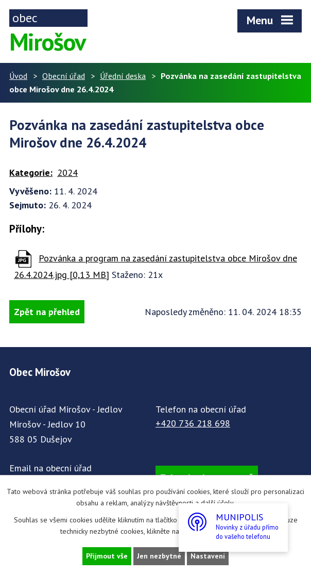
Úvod (18, 76)
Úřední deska (123, 76)
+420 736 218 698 (193, 423)
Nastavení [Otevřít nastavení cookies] (208, 556)
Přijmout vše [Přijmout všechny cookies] (107, 556)
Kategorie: (31, 172)
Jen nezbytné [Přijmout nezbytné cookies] (159, 556)
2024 (67, 172)
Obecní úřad (63, 76)
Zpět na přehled (47, 312)
